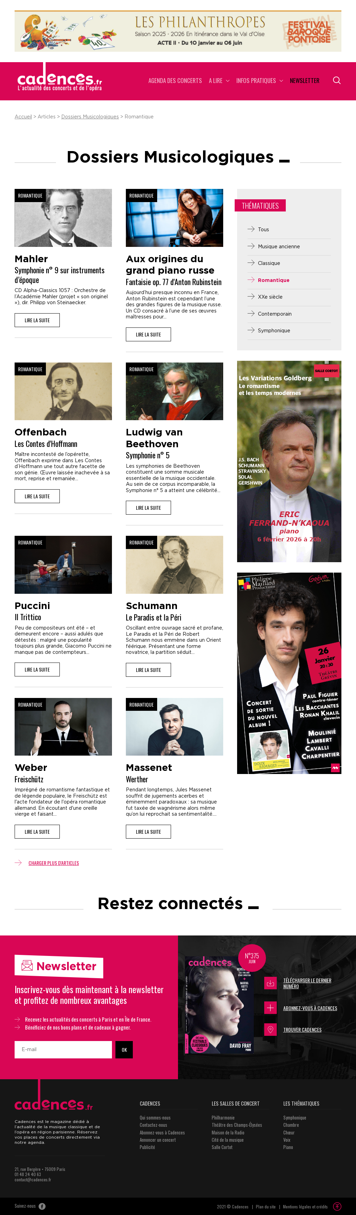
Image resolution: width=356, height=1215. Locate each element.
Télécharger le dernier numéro (297, 983)
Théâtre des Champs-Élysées (237, 1124)
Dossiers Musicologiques (90, 117)
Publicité (147, 1146)
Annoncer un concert (158, 1139)
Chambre (291, 1124)
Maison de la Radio (228, 1132)
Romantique (274, 280)
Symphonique (274, 330)
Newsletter (304, 81)
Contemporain (275, 314)
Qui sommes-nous (155, 1117)
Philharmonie (223, 1117)
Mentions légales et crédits (305, 1206)
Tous (263, 229)
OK (124, 1049)
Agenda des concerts (175, 81)
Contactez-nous (153, 1124)
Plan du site (266, 1206)
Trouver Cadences (293, 1029)
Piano (288, 1146)
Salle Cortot (222, 1146)
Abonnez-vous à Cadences (300, 1007)
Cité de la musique (228, 1139)
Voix (286, 1139)
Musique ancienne (279, 246)
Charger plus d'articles (47, 862)
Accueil (23, 117)
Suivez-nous (30, 1206)
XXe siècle (270, 297)
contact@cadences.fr (33, 1179)
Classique (269, 263)
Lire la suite (37, 320)
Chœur (289, 1132)
